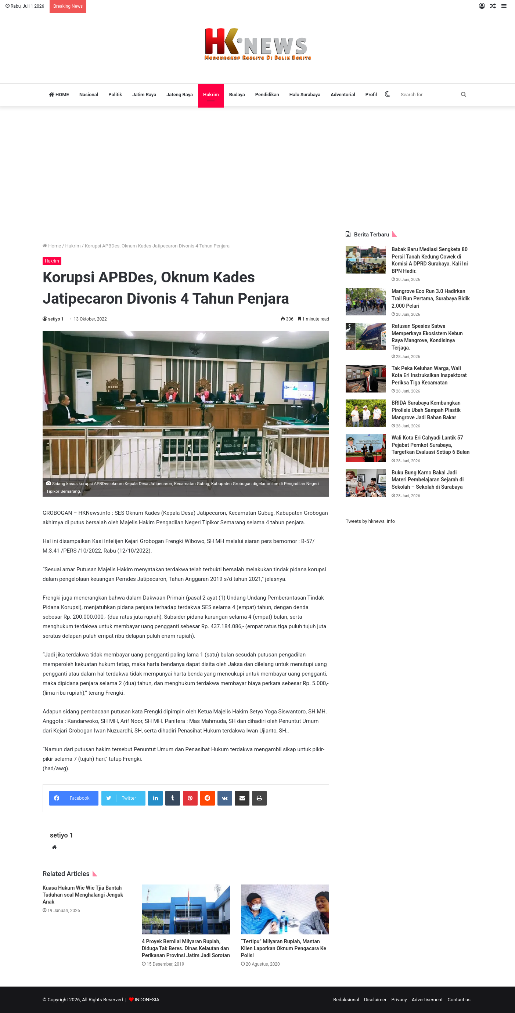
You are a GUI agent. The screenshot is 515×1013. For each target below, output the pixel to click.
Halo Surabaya (304, 94)
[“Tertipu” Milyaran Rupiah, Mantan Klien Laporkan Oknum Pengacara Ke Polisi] (285, 909)
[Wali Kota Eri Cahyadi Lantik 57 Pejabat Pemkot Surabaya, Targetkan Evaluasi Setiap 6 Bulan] (366, 448)
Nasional (88, 94)
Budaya (237, 94)
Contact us (459, 999)
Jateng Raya (179, 94)
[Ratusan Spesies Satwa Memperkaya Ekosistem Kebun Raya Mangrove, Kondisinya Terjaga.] (366, 336)
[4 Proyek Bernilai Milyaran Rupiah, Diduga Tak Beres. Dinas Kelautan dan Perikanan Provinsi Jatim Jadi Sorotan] (186, 909)
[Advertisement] (257, 168)
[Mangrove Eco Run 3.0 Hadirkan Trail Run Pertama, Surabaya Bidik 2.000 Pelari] (366, 301)
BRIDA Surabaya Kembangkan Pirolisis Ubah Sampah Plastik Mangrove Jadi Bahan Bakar (426, 410)
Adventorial (343, 94)
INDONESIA (147, 999)
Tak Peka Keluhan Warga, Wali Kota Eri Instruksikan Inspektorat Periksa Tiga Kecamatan (429, 375)
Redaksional (346, 999)
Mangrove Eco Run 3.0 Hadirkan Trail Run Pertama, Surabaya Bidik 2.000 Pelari (431, 298)
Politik (115, 94)
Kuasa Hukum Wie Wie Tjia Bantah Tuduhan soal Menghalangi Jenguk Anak (83, 895)
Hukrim (211, 94)
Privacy (399, 999)
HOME (59, 94)
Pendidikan (267, 94)
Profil (371, 94)
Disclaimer (375, 999)
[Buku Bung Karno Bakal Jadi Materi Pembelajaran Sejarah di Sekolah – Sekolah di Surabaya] (366, 483)
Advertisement (427, 999)
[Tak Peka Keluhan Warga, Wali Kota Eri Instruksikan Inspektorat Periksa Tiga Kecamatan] (366, 378)
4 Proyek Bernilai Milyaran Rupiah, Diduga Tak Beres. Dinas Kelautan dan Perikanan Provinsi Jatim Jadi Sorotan (186, 948)
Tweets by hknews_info (370, 521)
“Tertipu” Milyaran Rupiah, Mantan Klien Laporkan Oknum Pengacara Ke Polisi (283, 948)
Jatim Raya (144, 94)
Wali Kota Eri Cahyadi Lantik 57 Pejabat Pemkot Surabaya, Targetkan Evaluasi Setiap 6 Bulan (430, 445)
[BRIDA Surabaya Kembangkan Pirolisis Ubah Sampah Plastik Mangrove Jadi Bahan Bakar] (366, 413)
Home (52, 246)
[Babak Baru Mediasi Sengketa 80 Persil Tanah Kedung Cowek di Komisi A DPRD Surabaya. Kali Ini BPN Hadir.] (366, 260)
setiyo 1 (56, 319)
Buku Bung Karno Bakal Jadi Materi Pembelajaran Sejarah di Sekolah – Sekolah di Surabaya (428, 480)
